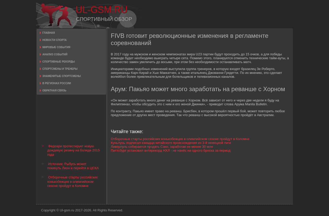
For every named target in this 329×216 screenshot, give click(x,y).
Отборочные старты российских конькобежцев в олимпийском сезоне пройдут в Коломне (72, 181)
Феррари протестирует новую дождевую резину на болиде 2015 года (73, 150)
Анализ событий (54, 54)
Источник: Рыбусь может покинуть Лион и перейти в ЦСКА (73, 166)
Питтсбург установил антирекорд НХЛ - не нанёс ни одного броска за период (171, 150)
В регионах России (56, 83)
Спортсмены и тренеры (59, 68)
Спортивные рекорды (58, 61)
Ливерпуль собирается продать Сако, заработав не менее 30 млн (162, 147)
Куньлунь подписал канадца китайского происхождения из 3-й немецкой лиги (171, 143)
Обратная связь (54, 90)
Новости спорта (54, 40)
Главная (48, 32)
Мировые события (56, 47)
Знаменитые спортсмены (61, 76)
